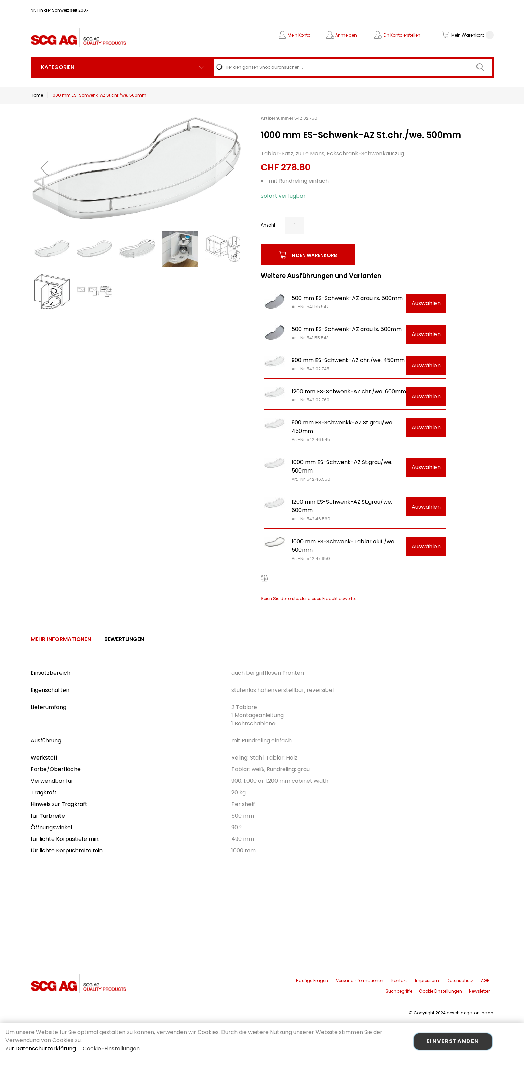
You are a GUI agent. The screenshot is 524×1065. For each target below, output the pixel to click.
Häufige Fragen (312, 980)
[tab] (61, 639)
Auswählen (426, 303)
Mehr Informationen (61, 639)
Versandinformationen (360, 980)
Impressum (427, 980)
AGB (485, 980)
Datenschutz (460, 980)
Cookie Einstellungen (440, 991)
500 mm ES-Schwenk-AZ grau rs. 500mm (347, 298)
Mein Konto (299, 35)
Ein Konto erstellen (402, 35)
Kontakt (399, 980)
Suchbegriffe (399, 991)
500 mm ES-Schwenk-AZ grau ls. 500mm (347, 329)
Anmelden (346, 35)
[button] (44, 168)
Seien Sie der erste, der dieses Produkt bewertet (308, 598)
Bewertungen (124, 639)
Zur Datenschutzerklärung (40, 1048)
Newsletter (479, 991)
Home (37, 95)
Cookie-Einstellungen (111, 1048)
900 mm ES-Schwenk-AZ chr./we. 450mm (348, 360)
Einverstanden (453, 1041)
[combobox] (353, 67)
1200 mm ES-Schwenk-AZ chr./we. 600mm (349, 391)
